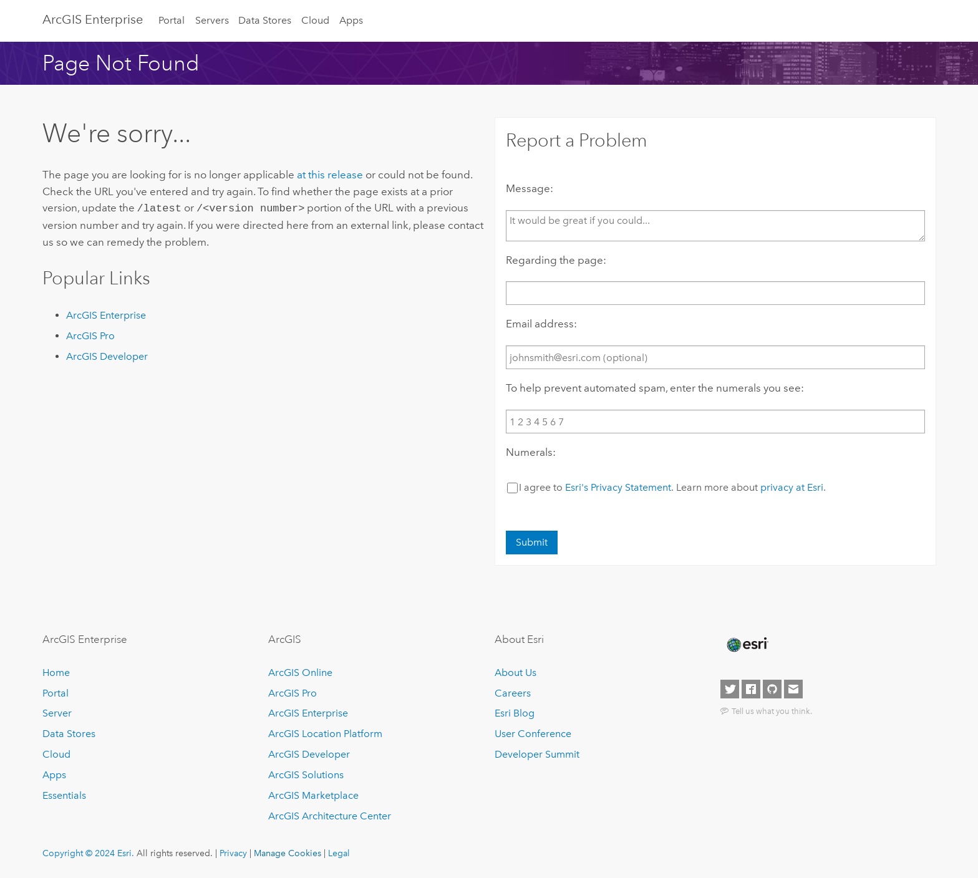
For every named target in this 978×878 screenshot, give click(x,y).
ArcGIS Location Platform (325, 734)
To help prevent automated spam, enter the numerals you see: (655, 388)
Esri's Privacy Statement (618, 487)
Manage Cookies (287, 853)
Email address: (541, 323)
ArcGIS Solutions (306, 775)
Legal (339, 853)
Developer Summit (537, 754)
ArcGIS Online (300, 672)
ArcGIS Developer (107, 355)
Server (57, 713)
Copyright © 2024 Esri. (88, 853)
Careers (513, 693)
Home (56, 672)
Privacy (233, 853)
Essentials (64, 795)
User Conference (533, 734)
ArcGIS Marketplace (313, 795)
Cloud (315, 20)
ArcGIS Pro (90, 334)
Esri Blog (515, 713)
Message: (529, 188)
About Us (515, 672)
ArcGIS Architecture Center (329, 816)
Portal (171, 20)
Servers (212, 20)
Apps (351, 20)
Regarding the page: (556, 260)
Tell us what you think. (772, 711)
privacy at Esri (791, 487)
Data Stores (264, 20)
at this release (330, 174)
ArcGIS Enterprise (92, 19)
